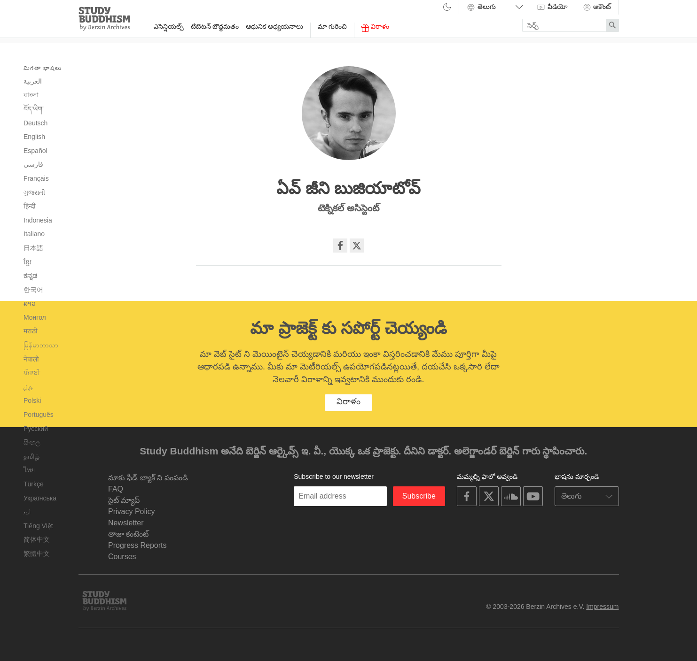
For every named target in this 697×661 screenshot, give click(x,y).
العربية (32, 81)
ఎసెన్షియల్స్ (169, 26)
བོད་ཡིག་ (33, 109)
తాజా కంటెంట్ (128, 534)
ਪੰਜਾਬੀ (31, 373)
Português (38, 414)
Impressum (602, 606)
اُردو (27, 512)
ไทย (29, 470)
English (34, 136)
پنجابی (27, 387)
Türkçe (33, 484)
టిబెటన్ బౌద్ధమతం (215, 26)
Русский (35, 428)
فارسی (33, 164)
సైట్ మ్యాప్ (124, 500)
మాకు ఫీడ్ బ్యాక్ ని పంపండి (148, 478)
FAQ (115, 489)
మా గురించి (332, 26)
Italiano (34, 234)
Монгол (34, 317)
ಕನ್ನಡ (30, 275)
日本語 (33, 248)
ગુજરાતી (34, 192)
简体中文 (36, 539)
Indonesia (37, 220)
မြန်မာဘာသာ (40, 345)
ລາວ (29, 303)
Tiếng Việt (38, 526)
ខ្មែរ (27, 262)
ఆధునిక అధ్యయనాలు (274, 26)
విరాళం (375, 27)
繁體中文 (36, 553)
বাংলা (31, 95)
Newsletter (126, 523)
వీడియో (552, 7)
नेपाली (31, 359)
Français (36, 178)
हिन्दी (29, 206)
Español (35, 150)
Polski (32, 400)
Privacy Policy (131, 511)
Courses (122, 557)
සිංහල (31, 442)
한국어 (33, 289)
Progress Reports (137, 545)
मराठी (30, 331)
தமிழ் (31, 456)
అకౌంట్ (596, 7)
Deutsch (35, 123)
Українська (39, 498)
